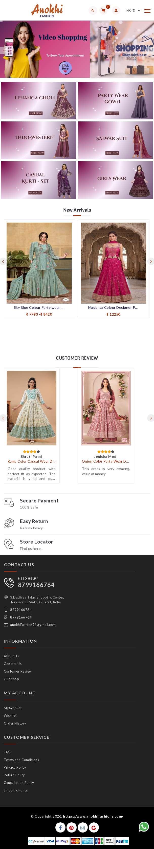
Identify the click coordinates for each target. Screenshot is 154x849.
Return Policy (14, 775)
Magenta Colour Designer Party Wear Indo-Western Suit (113, 307)
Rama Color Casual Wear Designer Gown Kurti (32, 461)
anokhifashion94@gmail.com (33, 625)
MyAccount (13, 708)
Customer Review (18, 671)
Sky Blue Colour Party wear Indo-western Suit (39, 307)
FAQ (7, 752)
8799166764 (36, 584)
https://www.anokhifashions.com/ (93, 816)
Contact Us (12, 664)
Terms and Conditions (21, 760)
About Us (11, 656)
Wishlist (10, 716)
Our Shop (11, 679)
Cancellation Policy (19, 783)
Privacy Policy (15, 767)
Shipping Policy (16, 790)
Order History (15, 723)
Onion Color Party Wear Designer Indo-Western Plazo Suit (106, 461)
